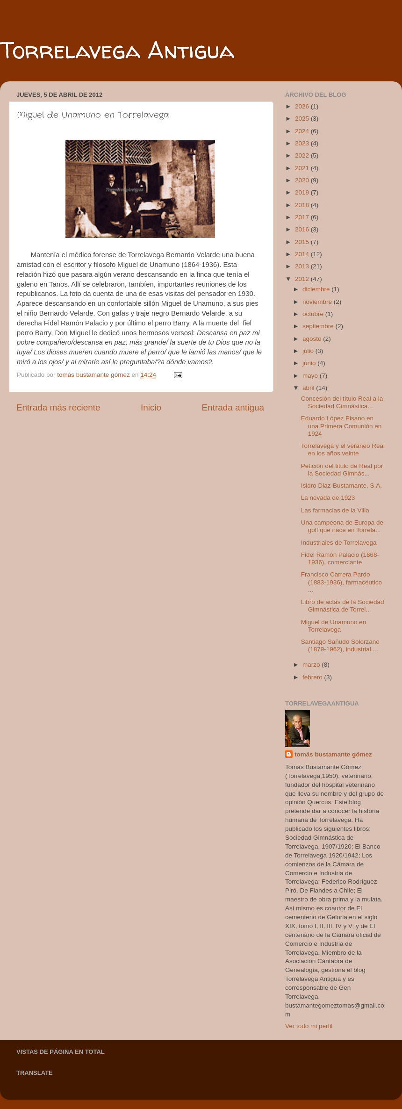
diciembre (316, 289)
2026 (303, 106)
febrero (313, 677)
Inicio (151, 407)
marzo (312, 664)
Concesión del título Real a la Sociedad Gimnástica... (342, 402)
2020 (303, 180)
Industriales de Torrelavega (339, 542)
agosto (312, 338)
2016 (303, 229)
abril (309, 387)
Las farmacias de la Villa (335, 510)
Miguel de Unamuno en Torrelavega (333, 626)
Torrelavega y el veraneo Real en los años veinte (343, 449)
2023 (303, 143)
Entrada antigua (233, 407)
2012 (303, 278)
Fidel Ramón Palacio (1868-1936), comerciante (340, 558)
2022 (303, 155)
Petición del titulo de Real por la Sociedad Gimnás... (342, 469)
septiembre (319, 326)
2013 (303, 266)
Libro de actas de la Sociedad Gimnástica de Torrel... (342, 605)
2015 (303, 241)
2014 (303, 254)
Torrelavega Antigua (117, 50)
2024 (303, 131)
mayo (311, 375)
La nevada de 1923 (328, 497)
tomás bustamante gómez (333, 754)
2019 (303, 192)
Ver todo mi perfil (308, 1026)
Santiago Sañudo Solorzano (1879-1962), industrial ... (340, 645)
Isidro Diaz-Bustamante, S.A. (341, 485)
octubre (313, 313)
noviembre (318, 301)
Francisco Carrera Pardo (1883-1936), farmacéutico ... (341, 582)
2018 (303, 205)
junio (309, 363)
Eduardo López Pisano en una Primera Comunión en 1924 (341, 426)
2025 (303, 118)
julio (309, 350)
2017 (303, 217)
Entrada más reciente (58, 407)
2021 (303, 168)
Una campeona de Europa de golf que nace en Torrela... (342, 526)
